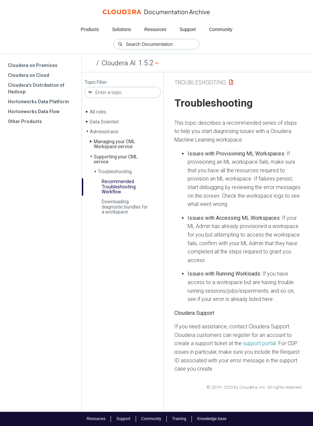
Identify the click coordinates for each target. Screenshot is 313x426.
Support (188, 29)
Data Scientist (104, 121)
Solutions (121, 29)
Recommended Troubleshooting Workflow (119, 186)
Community (220, 29)
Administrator (104, 131)
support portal (259, 343)
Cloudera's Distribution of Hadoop (36, 88)
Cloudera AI (119, 63)
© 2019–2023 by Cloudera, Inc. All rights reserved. (254, 387)
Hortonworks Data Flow (33, 111)
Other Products (25, 121)
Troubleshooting (115, 171)
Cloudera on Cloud (28, 75)
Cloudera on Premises (32, 65)
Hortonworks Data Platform (38, 101)
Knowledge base (211, 418)
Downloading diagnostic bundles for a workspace (125, 206)
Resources (155, 29)
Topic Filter (96, 82)
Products (90, 29)
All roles (98, 112)
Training (179, 418)
